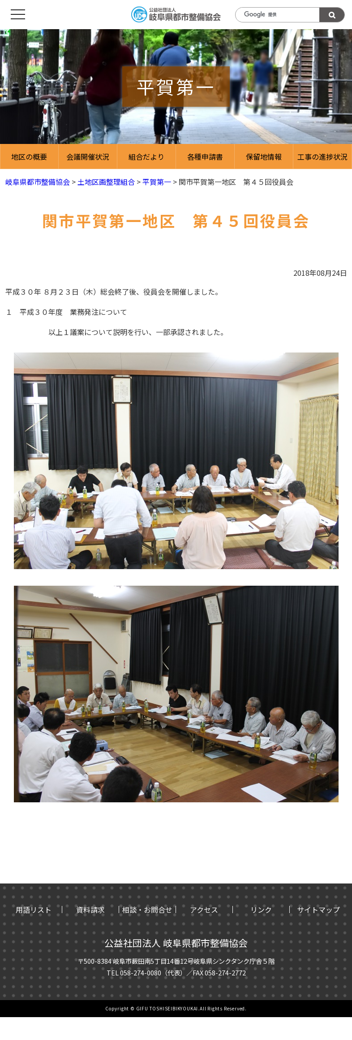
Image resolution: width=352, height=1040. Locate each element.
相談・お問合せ (147, 909)
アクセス (204, 909)
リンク (261, 909)
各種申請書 (205, 156)
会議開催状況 (87, 156)
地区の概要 (29, 156)
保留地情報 (264, 156)
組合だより (146, 156)
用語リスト (34, 909)
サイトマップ (318, 909)
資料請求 (90, 909)
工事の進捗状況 (322, 156)
